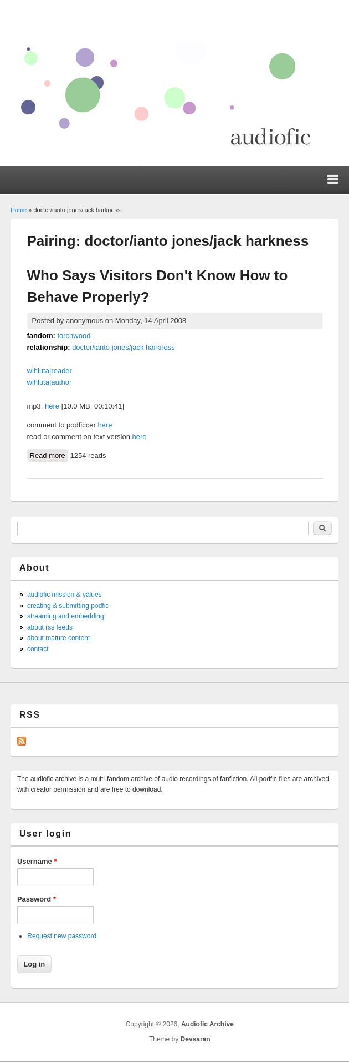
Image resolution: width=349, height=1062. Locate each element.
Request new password (61, 936)
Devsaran (196, 1039)
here (52, 406)
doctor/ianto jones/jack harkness (123, 347)
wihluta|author (49, 382)
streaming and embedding (65, 616)
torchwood (73, 335)
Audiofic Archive (207, 1024)
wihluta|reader (49, 370)
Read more (49, 455)
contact (38, 649)
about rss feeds (50, 627)
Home (19, 210)
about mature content (58, 638)
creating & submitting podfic (68, 606)
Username (37, 861)
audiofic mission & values (64, 594)
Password (36, 899)
